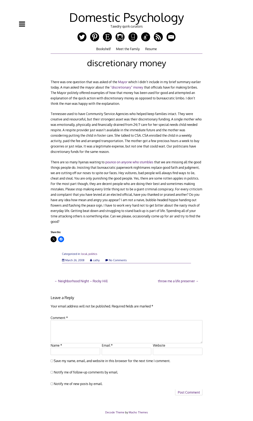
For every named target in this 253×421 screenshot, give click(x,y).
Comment (59, 318)
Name (56, 345)
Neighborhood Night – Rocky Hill (83, 281)
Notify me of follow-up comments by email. (86, 372)
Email (107, 345)
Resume (151, 49)
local (84, 253)
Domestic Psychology (126, 17)
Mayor (123, 82)
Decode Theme (114, 412)
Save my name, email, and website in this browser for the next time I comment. (112, 361)
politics (93, 253)
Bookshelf (103, 49)
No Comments (116, 260)
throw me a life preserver (176, 281)
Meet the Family (128, 49)
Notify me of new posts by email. (78, 384)
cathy (95, 260)
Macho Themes (138, 412)
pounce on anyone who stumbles (129, 162)
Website (159, 345)
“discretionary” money (126, 87)
